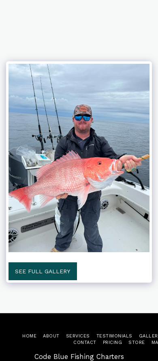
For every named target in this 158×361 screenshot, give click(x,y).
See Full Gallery (42, 271)
